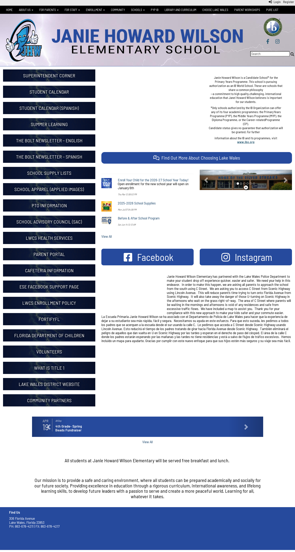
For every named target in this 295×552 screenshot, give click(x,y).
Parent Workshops (247, 10)
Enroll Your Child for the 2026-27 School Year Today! (153, 180)
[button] (206, 180)
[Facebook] (267, 42)
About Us (26, 10)
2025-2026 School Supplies (137, 203)
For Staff (72, 10)
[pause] (246, 187)
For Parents (49, 10)
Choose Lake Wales (215, 10)
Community (118, 10)
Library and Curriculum (180, 10)
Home (9, 10)
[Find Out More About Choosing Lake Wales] (196, 158)
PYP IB (155, 10)
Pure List (272, 10)
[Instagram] (277, 42)
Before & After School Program (139, 218)
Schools (138, 10)
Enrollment (95, 10)
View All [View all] (106, 236)
